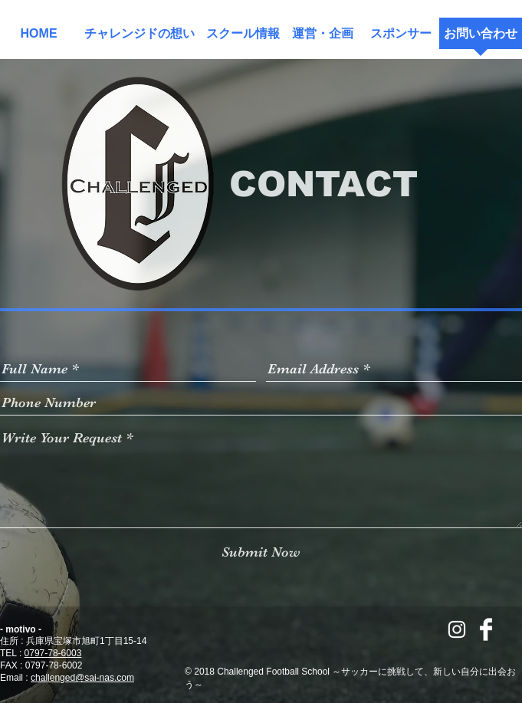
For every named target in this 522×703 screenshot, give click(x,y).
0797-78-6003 (53, 653)
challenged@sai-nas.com (82, 677)
